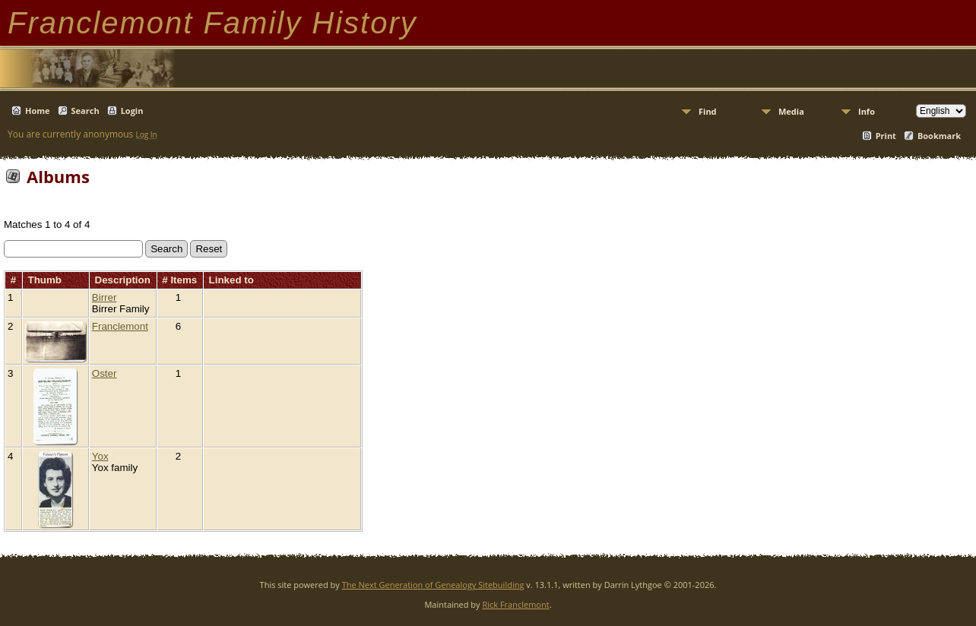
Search (85, 110)
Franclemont (120, 326)
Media (791, 111)
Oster (104, 373)
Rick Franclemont (515, 604)
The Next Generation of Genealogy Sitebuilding (433, 584)
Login (132, 110)
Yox (100, 456)
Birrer (104, 297)
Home (37, 110)
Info (866, 111)
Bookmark (939, 135)
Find (708, 111)
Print (886, 135)
